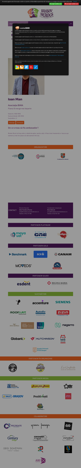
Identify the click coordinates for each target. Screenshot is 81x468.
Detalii (75, 1)
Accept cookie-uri (55, 4)
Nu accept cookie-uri (71, 4)
